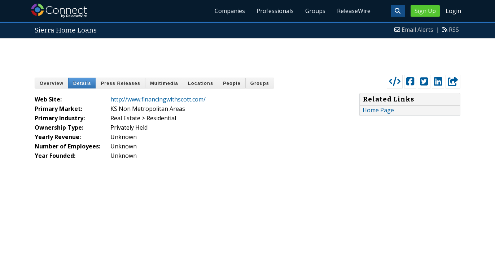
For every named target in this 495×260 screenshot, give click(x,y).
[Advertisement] (247, 55)
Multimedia (164, 83)
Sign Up (425, 11)
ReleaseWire (354, 11)
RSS (454, 30)
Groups (315, 11)
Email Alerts (417, 30)
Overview (51, 83)
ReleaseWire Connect (59, 11)
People (232, 83)
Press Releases (120, 83)
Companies (230, 11)
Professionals (275, 11)
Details (82, 83)
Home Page (378, 110)
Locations (200, 83)
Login (453, 11)
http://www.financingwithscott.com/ (158, 99)
